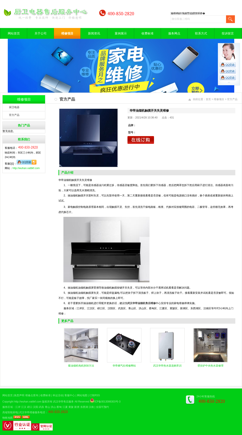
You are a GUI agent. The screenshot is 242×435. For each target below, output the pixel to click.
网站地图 (82, 395)
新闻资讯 (94, 33)
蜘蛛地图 (7, 417)
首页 (208, 99)
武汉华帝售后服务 (63, 401)
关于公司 (41, 33)
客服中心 (69, 395)
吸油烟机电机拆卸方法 (81, 365)
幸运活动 (58, 395)
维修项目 (67, 33)
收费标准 (147, 33)
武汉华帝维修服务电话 (32, 412)
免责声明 (19, 395)
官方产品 (14, 115)
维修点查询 (31, 395)
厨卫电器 (14, 107)
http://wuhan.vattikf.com (26, 168)
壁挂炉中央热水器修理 (210, 365)
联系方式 (201, 33)
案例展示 (121, 33)
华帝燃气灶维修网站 (124, 365)
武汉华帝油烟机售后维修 (141, 303)
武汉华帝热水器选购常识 (167, 365)
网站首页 (14, 33)
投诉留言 (228, 33)
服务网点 (174, 33)
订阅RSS (94, 395)
